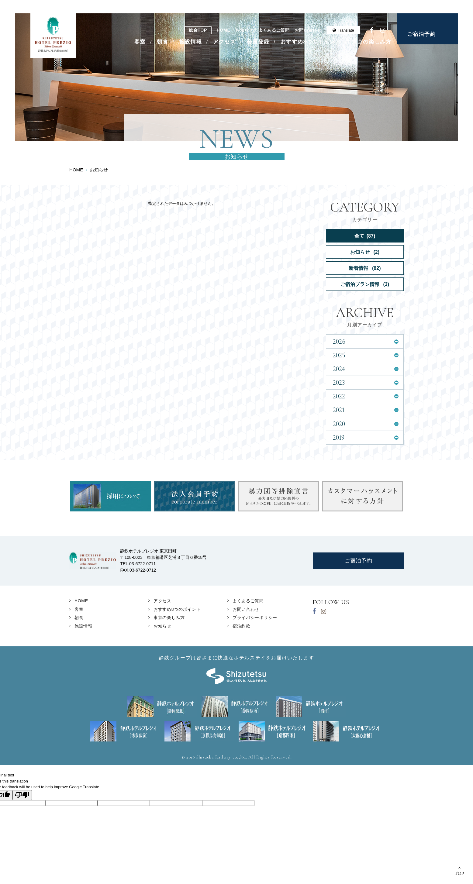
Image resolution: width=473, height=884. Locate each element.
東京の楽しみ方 (372, 41)
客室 (140, 41)
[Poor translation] (22, 795)
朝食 (162, 41)
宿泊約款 (241, 626)
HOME (223, 30)
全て (364, 236)
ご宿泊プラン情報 (364, 284)
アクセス (224, 41)
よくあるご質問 (274, 30)
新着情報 (365, 268)
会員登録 (258, 41)
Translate (343, 30)
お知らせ (244, 30)
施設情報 (190, 41)
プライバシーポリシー (255, 617)
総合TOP (198, 30)
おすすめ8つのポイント (311, 41)
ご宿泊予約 (421, 34)
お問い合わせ (308, 30)
